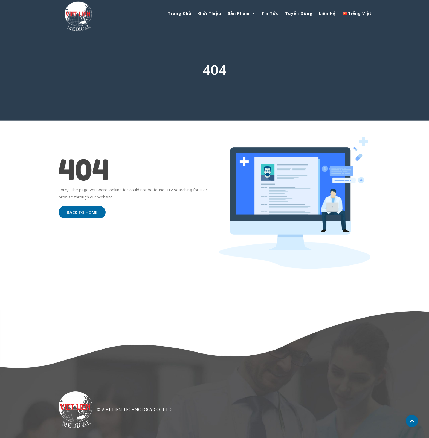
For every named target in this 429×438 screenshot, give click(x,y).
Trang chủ (180, 13)
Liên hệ (327, 13)
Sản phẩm (239, 13)
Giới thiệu (209, 13)
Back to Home (82, 212)
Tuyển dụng (298, 13)
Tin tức (270, 13)
